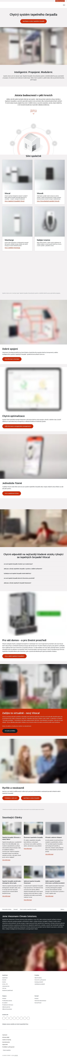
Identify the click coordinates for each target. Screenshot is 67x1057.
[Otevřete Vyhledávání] (60, 4)
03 (33, 126)
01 (12, 143)
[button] (62, 909)
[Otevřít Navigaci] (64, 5)
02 (19, 132)
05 (54, 143)
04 (48, 132)
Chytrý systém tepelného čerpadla (28, 909)
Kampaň (16, 909)
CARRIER (16, 1055)
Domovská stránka (6, 909)
